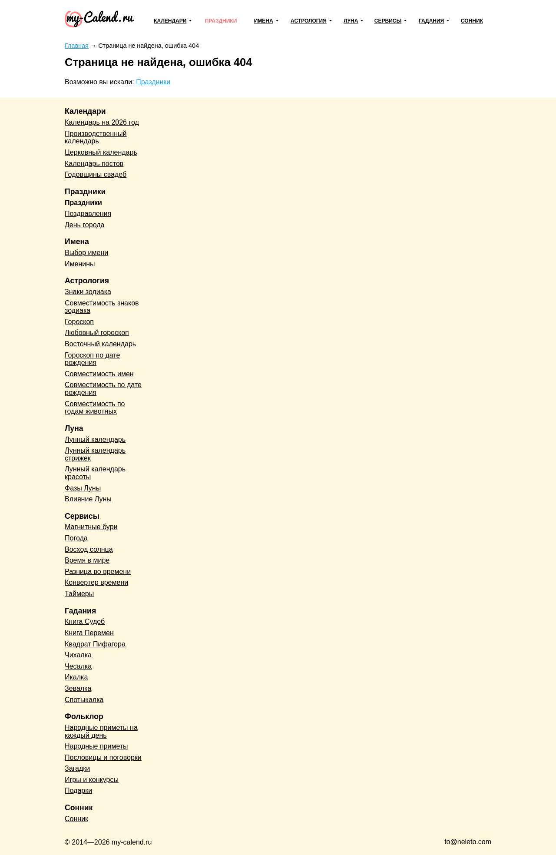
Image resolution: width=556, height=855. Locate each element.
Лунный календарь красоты (95, 473)
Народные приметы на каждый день (101, 731)
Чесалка (78, 666)
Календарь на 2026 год (102, 122)
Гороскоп (79, 321)
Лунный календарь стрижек (95, 454)
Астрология (309, 21)
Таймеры (79, 593)
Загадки (77, 768)
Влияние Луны (88, 499)
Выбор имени (86, 252)
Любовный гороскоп (97, 332)
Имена (263, 21)
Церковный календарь (101, 152)
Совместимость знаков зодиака (102, 307)
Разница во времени (98, 571)
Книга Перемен (89, 632)
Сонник (472, 21)
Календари (170, 21)
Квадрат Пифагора (95, 644)
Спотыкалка (84, 699)
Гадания (431, 21)
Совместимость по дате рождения (103, 388)
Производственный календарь (95, 137)
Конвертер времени (96, 582)
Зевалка (78, 688)
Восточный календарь (100, 344)
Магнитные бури (91, 526)
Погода (76, 538)
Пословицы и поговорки (103, 757)
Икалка (76, 677)
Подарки (78, 790)
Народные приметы (96, 746)
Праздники (221, 21)
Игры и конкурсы (92, 779)
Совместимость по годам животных (95, 407)
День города (84, 225)
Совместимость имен (99, 374)
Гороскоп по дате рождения (92, 359)
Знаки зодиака (88, 291)
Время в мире (87, 560)
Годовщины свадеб (95, 174)
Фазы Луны (83, 488)
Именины (80, 264)
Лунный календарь (95, 439)
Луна (351, 21)
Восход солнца (89, 549)
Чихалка (78, 655)
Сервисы (387, 21)
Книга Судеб (85, 621)
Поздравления (88, 213)
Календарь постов (94, 163)
